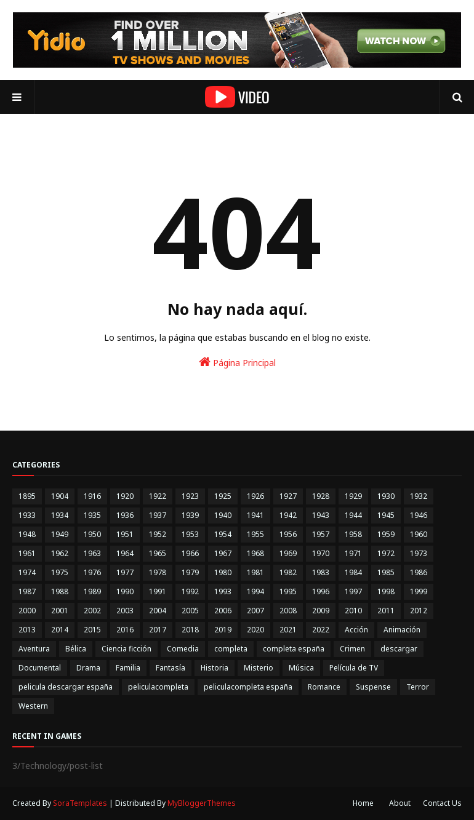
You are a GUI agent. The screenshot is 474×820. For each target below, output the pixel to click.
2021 (288, 629)
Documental (39, 668)
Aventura (34, 648)
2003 (125, 610)
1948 (27, 534)
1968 (255, 553)
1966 (190, 553)
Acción (356, 629)
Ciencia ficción (126, 648)
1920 (125, 496)
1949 (59, 534)
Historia (214, 668)
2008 (288, 610)
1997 (353, 591)
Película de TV (353, 668)
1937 (157, 515)
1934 (59, 515)
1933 (27, 515)
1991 (157, 591)
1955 (255, 534)
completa (230, 648)
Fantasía (170, 668)
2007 (255, 610)
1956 (288, 534)
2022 (320, 629)
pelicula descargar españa (65, 687)
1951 (125, 534)
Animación (402, 629)
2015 (92, 629)
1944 (353, 515)
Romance (324, 687)
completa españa (293, 648)
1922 (157, 496)
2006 (222, 610)
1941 (255, 515)
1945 (386, 515)
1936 (125, 515)
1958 (353, 534)
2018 (190, 629)
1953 (190, 534)
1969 (288, 553)
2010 (353, 610)
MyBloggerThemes (201, 803)
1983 (320, 572)
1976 (92, 572)
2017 (157, 629)
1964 (125, 553)
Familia (128, 668)
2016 (125, 629)
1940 (222, 515)
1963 (92, 553)
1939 (190, 515)
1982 (288, 572)
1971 (353, 553)
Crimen (352, 648)
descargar (398, 648)
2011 (386, 610)
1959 (386, 534)
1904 (59, 496)
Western (33, 706)
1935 (92, 515)
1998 (386, 591)
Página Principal (237, 362)
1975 (59, 572)
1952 (157, 534)
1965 (157, 553)
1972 (386, 553)
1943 (320, 515)
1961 (27, 553)
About (400, 803)
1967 (222, 553)
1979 (190, 572)
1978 (157, 572)
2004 (157, 610)
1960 (418, 534)
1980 (222, 572)
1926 (255, 496)
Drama (88, 668)
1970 (320, 553)
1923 (190, 496)
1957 (320, 534)
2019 (222, 629)
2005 (190, 610)
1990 (125, 591)
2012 (418, 610)
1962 (59, 553)
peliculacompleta (158, 687)
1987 (27, 591)
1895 (27, 496)
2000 (27, 610)
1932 (418, 496)
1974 (27, 572)
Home (363, 803)
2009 (320, 610)
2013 (27, 629)
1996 (320, 591)
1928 (320, 496)
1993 (222, 591)
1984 (353, 572)
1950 (92, 534)
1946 (418, 515)
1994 (255, 591)
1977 (125, 572)
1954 (222, 534)
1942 (288, 515)
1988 (59, 591)
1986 (418, 572)
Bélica (75, 648)
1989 (92, 591)
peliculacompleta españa (248, 687)
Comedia (183, 648)
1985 (386, 572)
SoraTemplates (80, 803)
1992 (190, 591)
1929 (353, 496)
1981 (255, 572)
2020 (255, 629)
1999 (418, 591)
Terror (417, 687)
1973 (418, 553)
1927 (288, 496)
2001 (59, 610)
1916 (92, 496)
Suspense (373, 687)
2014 (59, 629)
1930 (386, 496)
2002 (92, 610)
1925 (222, 496)
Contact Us (442, 803)
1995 (288, 591)
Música (301, 668)
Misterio (258, 668)
